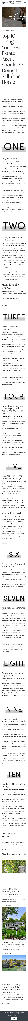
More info (18, 1015)
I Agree (14, 1018)
